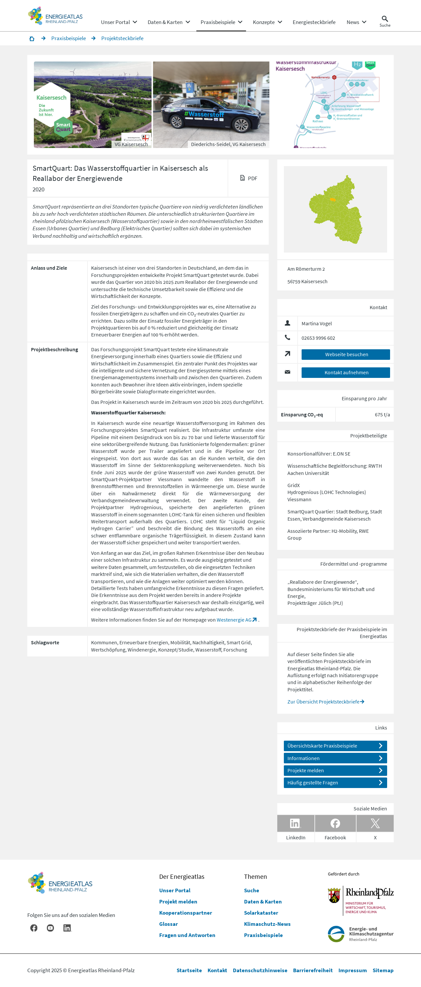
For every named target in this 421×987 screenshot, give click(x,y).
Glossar (168, 923)
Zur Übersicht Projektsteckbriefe (323, 701)
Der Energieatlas (181, 876)
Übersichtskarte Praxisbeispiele (322, 745)
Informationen (303, 758)
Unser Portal (174, 890)
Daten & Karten (263, 901)
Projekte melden (305, 770)
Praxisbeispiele (263, 935)
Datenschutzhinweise (260, 970)
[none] (119, 22)
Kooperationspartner (185, 912)
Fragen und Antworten (187, 935)
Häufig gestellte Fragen (312, 782)
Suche (251, 890)
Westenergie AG (234, 619)
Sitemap (383, 970)
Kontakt (217, 970)
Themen (255, 876)
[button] (93, 105)
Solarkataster (261, 912)
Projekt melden (178, 901)
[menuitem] (115, 22)
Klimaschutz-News (267, 923)
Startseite (189, 970)
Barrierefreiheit (313, 970)
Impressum (352, 970)
